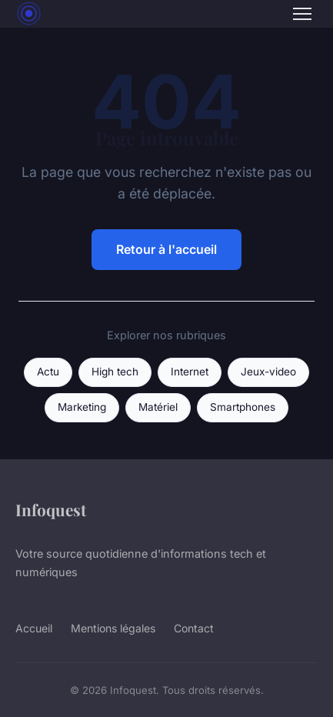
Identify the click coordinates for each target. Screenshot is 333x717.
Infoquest (50, 509)
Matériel (158, 407)
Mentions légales (113, 628)
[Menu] (302, 14)
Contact (194, 628)
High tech (115, 371)
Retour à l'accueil (166, 249)
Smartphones (242, 407)
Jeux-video (268, 371)
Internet (189, 371)
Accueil (33, 628)
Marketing (82, 407)
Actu (48, 371)
